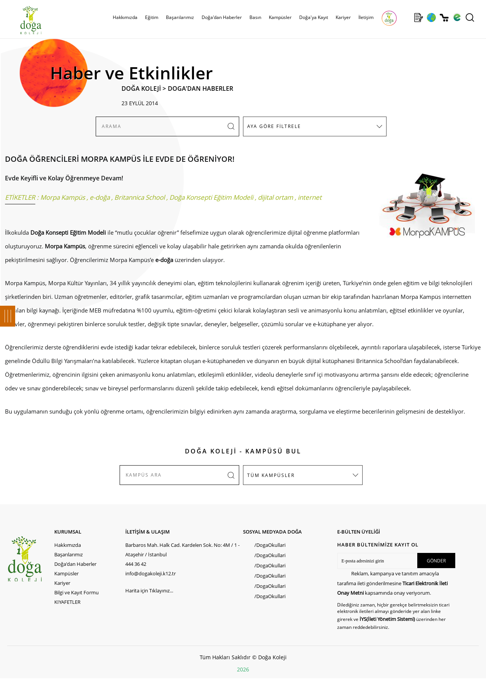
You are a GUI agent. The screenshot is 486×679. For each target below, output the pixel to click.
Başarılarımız (180, 17)
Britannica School (139, 197)
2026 (243, 669)
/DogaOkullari (270, 545)
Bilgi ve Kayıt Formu (76, 592)
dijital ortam (275, 197)
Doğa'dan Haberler (222, 17)
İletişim (366, 17)
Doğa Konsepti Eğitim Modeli (211, 197)
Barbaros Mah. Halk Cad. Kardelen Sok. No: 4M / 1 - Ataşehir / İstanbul (182, 550)
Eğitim (151, 17)
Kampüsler (280, 17)
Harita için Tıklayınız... (149, 590)
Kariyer (343, 17)
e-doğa (100, 197)
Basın (255, 17)
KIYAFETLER (67, 601)
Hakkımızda (125, 17)
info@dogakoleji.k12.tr (150, 573)
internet (310, 197)
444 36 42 (135, 564)
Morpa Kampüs (62, 197)
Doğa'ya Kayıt (313, 17)
